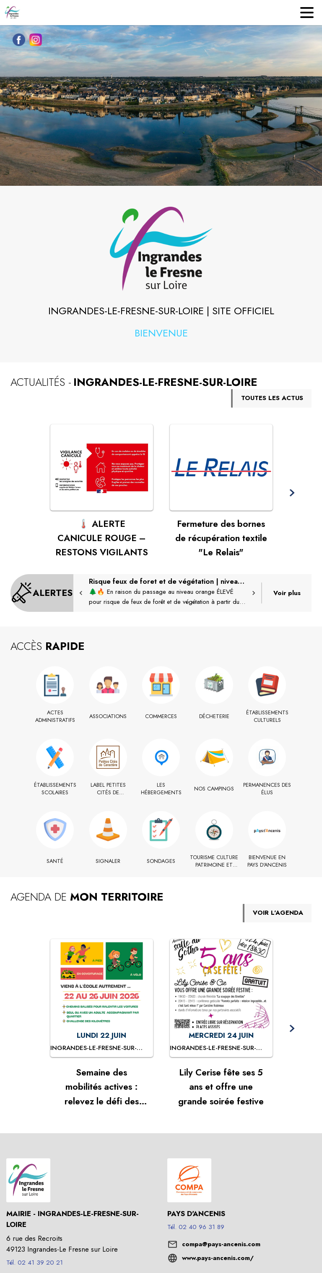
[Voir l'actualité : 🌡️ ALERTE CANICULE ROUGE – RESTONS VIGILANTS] (101, 467)
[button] (161, 249)
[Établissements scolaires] (55, 789)
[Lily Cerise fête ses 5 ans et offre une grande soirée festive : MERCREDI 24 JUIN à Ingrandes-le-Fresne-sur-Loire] (221, 1048)
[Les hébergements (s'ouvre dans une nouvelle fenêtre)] (161, 789)
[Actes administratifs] (55, 716)
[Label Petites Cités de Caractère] (107, 789)
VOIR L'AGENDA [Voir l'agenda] (278, 912)
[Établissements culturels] (267, 716)
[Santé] (55, 861)
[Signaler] (107, 861)
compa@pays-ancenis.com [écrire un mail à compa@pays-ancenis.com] (221, 1244)
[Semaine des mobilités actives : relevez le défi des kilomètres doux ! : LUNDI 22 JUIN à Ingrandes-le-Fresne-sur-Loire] (101, 1048)
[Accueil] (12, 12)
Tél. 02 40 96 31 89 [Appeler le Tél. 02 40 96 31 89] (195, 1227)
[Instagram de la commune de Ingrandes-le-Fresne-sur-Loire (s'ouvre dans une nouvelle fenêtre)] (33, 41)
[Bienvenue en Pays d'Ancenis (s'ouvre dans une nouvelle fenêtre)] (267, 861)
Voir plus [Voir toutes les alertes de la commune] (287, 593)
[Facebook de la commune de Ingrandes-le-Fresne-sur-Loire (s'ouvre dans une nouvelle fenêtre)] (16, 41)
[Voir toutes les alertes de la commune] (41, 593)
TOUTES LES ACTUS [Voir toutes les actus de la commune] (272, 398)
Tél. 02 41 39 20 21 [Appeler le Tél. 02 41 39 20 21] (34, 1262)
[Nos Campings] (214, 789)
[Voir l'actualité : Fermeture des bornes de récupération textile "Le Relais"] (221, 467)
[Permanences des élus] (267, 789)
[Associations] (107, 716)
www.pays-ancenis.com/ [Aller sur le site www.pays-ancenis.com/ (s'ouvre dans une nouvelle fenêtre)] (218, 1258)
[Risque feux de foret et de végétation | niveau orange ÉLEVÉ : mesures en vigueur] (167, 591)
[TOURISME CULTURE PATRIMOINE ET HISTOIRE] (214, 861)
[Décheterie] (214, 716)
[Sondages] (161, 861)
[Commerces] (161, 716)
